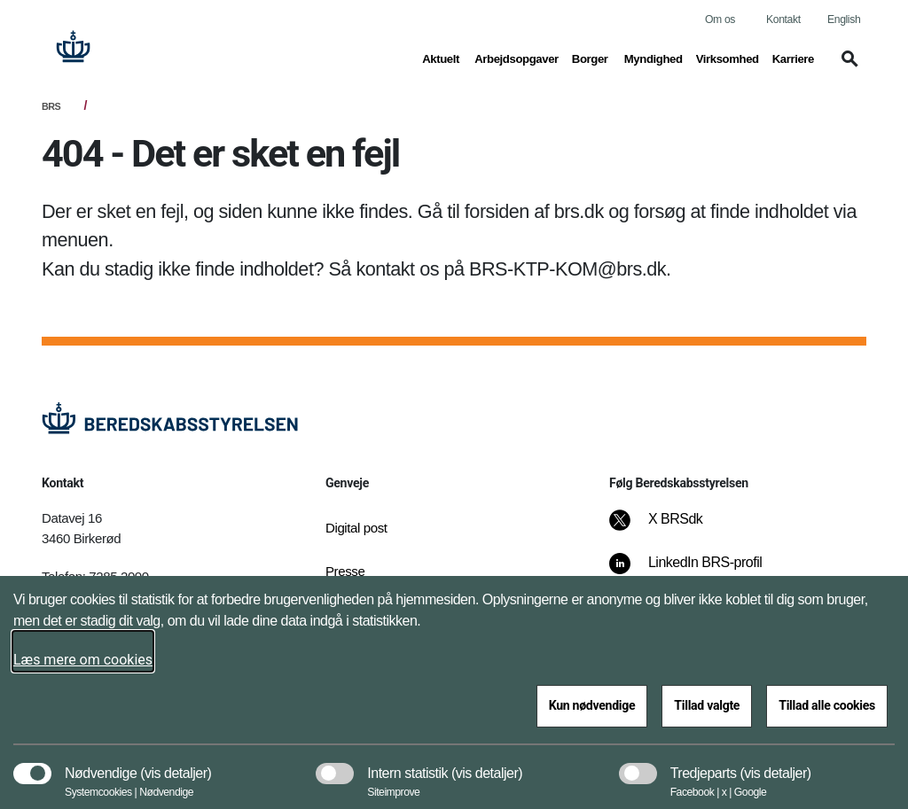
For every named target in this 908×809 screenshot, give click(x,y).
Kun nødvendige (592, 705)
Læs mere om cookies (83, 659)
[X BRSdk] (668, 528)
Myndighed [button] (653, 58)
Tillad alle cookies (827, 705)
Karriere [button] (793, 58)
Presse (344, 571)
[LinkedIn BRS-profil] (698, 571)
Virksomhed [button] (727, 58)
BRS (51, 106)
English (843, 19)
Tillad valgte (707, 705)
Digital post (356, 527)
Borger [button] (591, 58)
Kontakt (783, 19)
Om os (720, 19)
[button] (846, 67)
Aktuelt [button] (441, 58)
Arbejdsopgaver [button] (516, 58)
